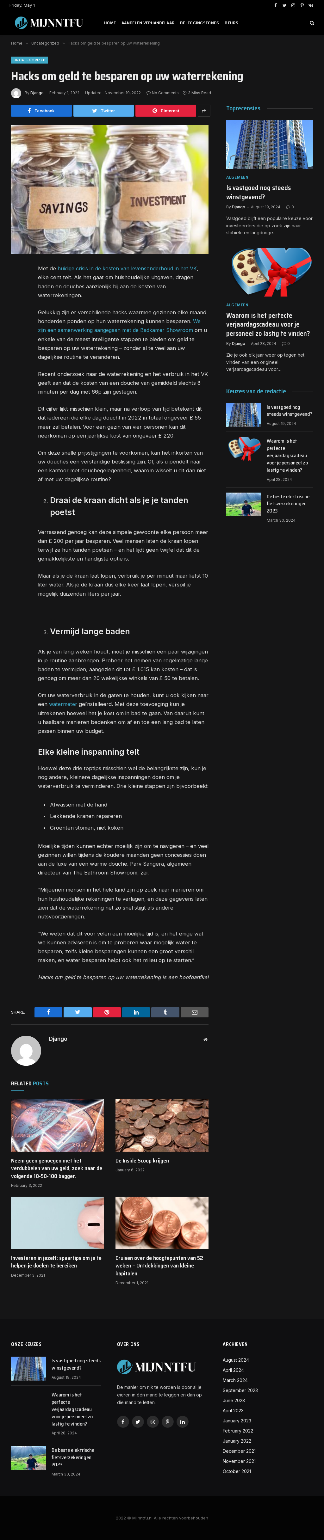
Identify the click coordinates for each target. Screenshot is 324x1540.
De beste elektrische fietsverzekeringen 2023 (288, 504)
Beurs (231, 22)
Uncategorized (30, 60)
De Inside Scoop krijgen (142, 1160)
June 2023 (234, 1400)
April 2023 (233, 1410)
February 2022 (238, 1430)
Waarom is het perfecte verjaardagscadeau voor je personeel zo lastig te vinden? (268, 324)
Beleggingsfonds (199, 22)
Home (110, 22)
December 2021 (239, 1451)
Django (37, 92)
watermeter (63, 704)
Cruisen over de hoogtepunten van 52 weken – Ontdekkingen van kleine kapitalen (159, 1265)
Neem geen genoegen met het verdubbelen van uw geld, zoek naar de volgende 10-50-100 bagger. (56, 1168)
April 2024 (233, 1370)
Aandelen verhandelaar (148, 22)
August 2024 (236, 1360)
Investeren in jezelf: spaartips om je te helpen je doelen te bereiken (56, 1261)
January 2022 (237, 1441)
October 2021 (237, 1471)
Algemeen (237, 177)
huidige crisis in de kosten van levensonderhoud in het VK (129, 268)
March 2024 (235, 1380)
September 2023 (240, 1390)
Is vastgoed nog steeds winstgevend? (258, 192)
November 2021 (239, 1461)
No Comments (162, 92)
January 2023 (237, 1420)
